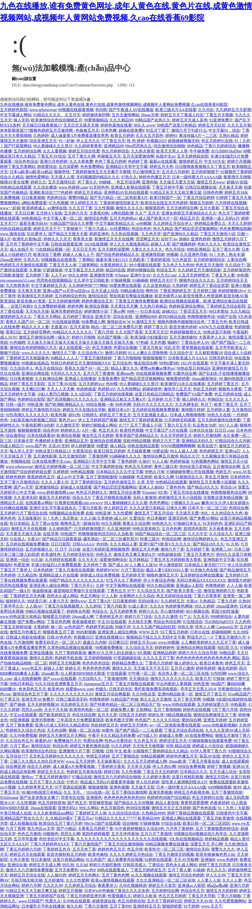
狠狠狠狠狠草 (29, 430)
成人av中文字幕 (70, 477)
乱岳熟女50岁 (204, 425)
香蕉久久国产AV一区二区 (28, 322)
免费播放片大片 (67, 741)
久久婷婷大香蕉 (156, 777)
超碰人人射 (53, 668)
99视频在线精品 (35, 363)
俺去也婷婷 (227, 668)
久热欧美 (137, 260)
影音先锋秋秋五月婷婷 (66, 854)
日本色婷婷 (43, 570)
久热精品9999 (153, 813)
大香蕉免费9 (108, 379)
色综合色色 (141, 229)
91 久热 (232, 544)
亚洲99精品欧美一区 (175, 694)
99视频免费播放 (109, 647)
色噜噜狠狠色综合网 (228, 492)
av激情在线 (57, 208)
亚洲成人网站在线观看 (181, 818)
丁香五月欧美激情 (218, 818)
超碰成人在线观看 (76, 487)
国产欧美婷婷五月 (54, 715)
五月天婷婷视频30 (43, 704)
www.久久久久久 (35, 353)
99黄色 (107, 730)
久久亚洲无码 (25, 498)
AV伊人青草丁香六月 (208, 751)
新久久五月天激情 (156, 699)
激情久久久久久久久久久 (172, 679)
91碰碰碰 (140, 280)
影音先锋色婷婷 (183, 327)
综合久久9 (81, 498)
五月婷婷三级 (204, 291)
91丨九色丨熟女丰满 (227, 254)
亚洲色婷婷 (200, 239)
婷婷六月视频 (239, 161)
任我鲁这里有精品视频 (223, 498)
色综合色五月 (192, 891)
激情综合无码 (197, 849)
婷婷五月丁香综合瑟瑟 (209, 285)
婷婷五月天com (143, 642)
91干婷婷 (191, 906)
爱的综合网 (191, 720)
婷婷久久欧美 (145, 896)
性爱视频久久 (119, 896)
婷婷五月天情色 (134, 725)
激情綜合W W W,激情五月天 (131, 322)
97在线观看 (116, 673)
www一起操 (10, 208)
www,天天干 (211, 906)
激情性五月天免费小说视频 (212, 482)
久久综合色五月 (19, 741)
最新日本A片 (119, 410)
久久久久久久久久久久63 (71, 694)
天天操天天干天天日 (151, 668)
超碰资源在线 (104, 901)
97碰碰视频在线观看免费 (210, 741)
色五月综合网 (128, 182)
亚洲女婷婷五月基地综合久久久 (189, 213)
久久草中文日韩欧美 (91, 280)
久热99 (244, 601)
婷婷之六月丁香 (166, 441)
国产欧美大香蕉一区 (184, 591)
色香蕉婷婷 (220, 803)
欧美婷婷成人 (34, 208)
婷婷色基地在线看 (116, 125)
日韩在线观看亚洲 (66, 244)
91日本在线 (150, 311)
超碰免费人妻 (122, 710)
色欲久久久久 (209, 244)
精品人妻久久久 (124, 368)
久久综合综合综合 (124, 813)
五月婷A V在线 (49, 213)
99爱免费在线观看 (125, 285)
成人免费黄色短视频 (125, 860)
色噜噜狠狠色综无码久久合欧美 (105, 534)
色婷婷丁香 (138, 161)
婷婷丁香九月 (156, 327)
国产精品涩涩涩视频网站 (196, 229)
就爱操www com (79, 689)
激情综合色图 (96, 218)
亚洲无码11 (67, 808)
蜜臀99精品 (78, 198)
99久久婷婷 (78, 275)
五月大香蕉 (209, 208)
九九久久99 (53, 885)
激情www (78, 601)
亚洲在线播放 (41, 653)
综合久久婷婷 (39, 766)
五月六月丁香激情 (98, 373)
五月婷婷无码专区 (78, 554)
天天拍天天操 (37, 311)
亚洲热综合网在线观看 (196, 647)
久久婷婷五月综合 (80, 885)
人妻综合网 (236, 260)
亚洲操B (208, 860)
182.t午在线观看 (194, 363)
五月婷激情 (54, 880)
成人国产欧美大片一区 (158, 218)
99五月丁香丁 (158, 130)
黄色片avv (67, 420)
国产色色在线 (204, 808)
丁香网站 (86, 260)
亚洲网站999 (146, 316)
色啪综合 (215, 399)
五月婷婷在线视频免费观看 (155, 410)
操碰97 (173, 342)
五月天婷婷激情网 (64, 301)
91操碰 (199, 870)
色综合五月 (166, 270)
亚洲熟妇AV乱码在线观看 (126, 192)
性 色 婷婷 (136, 141)
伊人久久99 (215, 875)
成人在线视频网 (27, 679)
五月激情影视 (45, 456)
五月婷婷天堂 (133, 575)
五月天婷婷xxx (91, 384)
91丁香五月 (10, 699)
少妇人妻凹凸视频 (53, 394)
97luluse (121, 275)
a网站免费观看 (34, 203)
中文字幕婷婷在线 (107, 466)
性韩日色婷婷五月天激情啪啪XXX (80, 363)
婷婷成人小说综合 (208, 746)
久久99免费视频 (23, 735)
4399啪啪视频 (219, 787)
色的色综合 (56, 198)
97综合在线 (171, 823)
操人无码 (21, 120)
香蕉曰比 (13, 332)
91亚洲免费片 (221, 120)
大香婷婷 (41, 627)
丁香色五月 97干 (121, 591)
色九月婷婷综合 (115, 151)
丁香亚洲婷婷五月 (175, 291)
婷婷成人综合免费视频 (100, 575)
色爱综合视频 (125, 348)
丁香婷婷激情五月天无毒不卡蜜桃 (101, 172)
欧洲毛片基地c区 (27, 239)
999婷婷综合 (221, 616)
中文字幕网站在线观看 (125, 585)
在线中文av (165, 156)
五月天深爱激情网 (138, 156)
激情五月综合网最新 (112, 694)
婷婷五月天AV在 (198, 901)
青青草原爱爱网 (194, 803)
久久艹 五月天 (147, 213)
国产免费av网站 (31, 622)
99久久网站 (89, 808)
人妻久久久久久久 (147, 249)
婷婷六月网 (31, 885)
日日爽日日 (118, 642)
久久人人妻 (232, 880)
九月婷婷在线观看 (60, 560)
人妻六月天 (58, 601)
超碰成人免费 (171, 735)
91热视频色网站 (205, 461)
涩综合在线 (123, 316)
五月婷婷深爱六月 (213, 704)
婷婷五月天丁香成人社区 (182, 115)
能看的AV (43, 741)
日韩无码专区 (221, 358)
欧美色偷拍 (98, 854)
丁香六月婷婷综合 (220, 146)
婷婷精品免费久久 (210, 223)
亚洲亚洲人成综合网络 (49, 585)
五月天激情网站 (125, 115)
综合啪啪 (130, 823)
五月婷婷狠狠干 (205, 172)
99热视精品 (31, 218)
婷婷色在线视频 (196, 710)
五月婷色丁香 (95, 565)
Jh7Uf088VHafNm (226, 151)
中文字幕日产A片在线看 (166, 430)
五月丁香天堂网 (187, 699)
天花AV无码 (58, 446)
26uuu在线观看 (43, 808)
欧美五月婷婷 (122, 135)
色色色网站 (159, 503)
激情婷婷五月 (190, 161)
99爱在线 (160, 451)
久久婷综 (93, 606)
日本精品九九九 (193, 772)
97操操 (219, 679)
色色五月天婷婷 (138, 466)
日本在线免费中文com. (51, 461)
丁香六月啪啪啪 (127, 358)
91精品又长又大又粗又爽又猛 (175, 192)
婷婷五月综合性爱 (84, 151)
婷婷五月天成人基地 (189, 120)
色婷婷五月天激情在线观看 (23, 265)
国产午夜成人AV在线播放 (131, 110)
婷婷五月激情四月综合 (41, 410)
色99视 (112, 384)
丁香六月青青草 (207, 596)
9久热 (163, 492)
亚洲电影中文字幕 (219, 560)
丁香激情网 (98, 456)
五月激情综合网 (226, 466)
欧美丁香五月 (226, 404)
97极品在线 (82, 777)
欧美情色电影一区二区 (89, 710)
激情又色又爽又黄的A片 (134, 554)
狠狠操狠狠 (98, 787)
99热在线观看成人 (112, 870)
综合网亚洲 (15, 766)
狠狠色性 (62, 172)
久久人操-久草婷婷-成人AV (103, 518)
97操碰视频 (120, 280)
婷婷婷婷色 (164, 647)
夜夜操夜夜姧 (84, 622)
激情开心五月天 (177, 389)
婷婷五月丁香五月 (115, 415)
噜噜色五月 (70, 523)
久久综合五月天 (150, 591)
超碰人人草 (160, 244)
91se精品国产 (239, 694)
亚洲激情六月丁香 (74, 751)
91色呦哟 (17, 342)
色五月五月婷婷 (172, 896)
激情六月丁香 (172, 549)
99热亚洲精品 (198, 249)
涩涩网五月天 (147, 239)
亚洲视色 (94, 797)
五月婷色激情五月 (119, 482)
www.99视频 (168, 642)
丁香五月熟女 (150, 348)
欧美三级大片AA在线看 (175, 110)
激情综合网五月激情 (160, 456)
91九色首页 (181, 260)
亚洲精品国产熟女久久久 (21, 818)
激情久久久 (122, 668)
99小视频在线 (197, 611)
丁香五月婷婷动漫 (16, 627)
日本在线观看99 (41, 435)
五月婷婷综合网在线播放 (201, 575)
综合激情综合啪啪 (169, 146)
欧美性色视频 (131, 430)
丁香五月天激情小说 (217, 234)
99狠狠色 (51, 834)
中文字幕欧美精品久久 (115, 223)
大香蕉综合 (82, 451)
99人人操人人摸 (183, 451)
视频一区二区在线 (84, 730)
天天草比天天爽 (124, 306)
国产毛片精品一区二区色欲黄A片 (119, 198)
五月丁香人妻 (179, 870)
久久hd (82, 865)
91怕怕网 (218, 673)
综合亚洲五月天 (43, 141)
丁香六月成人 (96, 229)
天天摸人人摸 (62, 177)
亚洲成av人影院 (189, 585)
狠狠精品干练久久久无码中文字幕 (155, 637)
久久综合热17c (90, 353)
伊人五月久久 (88, 141)
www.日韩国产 (31, 901)
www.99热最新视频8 (219, 725)
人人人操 (234, 585)
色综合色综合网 (167, 622)
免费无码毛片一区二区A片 (58, 642)
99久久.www (144, 125)
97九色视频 (58, 203)
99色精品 (195, 146)
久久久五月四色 (149, 135)
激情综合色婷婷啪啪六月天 (33, 348)
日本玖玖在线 (201, 430)
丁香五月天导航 (201, 896)
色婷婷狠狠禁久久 (185, 332)
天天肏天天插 (230, 187)
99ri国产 (218, 684)
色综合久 (100, 611)
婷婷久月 (73, 668)
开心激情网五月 (146, 172)
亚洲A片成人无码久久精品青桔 (62, 725)
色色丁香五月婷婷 (110, 161)
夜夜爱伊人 (107, 885)
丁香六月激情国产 (86, 844)
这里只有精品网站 (68, 860)
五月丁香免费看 (19, 725)
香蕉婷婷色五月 (41, 477)
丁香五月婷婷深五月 (148, 870)
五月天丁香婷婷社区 (164, 901)
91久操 (37, 560)
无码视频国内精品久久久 (98, 177)
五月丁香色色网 (115, 875)
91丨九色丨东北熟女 (60, 518)
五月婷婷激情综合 (209, 260)
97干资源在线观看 (70, 787)
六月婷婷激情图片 (89, 529)
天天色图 (158, 342)
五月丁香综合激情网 (129, 792)
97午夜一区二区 (142, 673)
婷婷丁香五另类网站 (17, 167)
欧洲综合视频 (97, 306)
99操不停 (123, 627)
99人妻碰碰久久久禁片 (53, 146)
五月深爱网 (68, 167)
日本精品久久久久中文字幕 (119, 472)
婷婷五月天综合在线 (27, 875)
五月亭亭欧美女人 (231, 348)
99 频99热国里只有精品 (41, 792)
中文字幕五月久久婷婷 (84, 270)
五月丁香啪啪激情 (101, 477)
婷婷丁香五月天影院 (28, 384)
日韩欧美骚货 (12, 275)
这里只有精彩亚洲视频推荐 (105, 549)
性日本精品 (19, 523)
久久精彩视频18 (208, 353)
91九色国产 (96, 860)
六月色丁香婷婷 (179, 828)
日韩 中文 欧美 (118, 751)
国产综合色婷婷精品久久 (117, 254)
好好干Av (169, 239)
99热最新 (238, 704)
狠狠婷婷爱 (172, 906)
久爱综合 (137, 518)
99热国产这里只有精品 (176, 125)
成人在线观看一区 (74, 348)
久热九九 (31, 260)
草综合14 (228, 487)
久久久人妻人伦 (55, 482)
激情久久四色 (41, 658)
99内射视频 (86, 632)
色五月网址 (90, 596)
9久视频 (144, 653)
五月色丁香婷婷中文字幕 (27, 244)
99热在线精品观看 (16, 229)
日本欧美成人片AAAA (187, 358)
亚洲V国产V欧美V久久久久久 (165, 544)
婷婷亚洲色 (99, 234)
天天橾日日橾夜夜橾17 (42, 125)
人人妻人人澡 (208, 880)
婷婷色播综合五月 (97, 301)
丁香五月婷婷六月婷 (23, 849)
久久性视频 (104, 208)
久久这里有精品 (156, 285)
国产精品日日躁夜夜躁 (61, 539)
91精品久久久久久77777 (115, 818)
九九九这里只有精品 (147, 508)
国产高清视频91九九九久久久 (72, 399)
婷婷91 (171, 135)
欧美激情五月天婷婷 (35, 296)
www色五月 (31, 668)
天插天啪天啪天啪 (26, 880)
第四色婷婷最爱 (96, 834)
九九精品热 (27, 575)
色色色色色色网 (96, 668)
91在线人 (17, 539)
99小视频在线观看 (145, 265)
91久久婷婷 (121, 746)
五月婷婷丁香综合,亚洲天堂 (87, 316)
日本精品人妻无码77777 (205, 565)
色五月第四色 (112, 808)
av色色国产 (74, 627)
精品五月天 (189, 218)
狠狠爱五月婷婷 (56, 616)
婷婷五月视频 (70, 891)
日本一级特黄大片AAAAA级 (197, 177)
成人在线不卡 (21, 249)
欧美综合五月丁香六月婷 (60, 823)
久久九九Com (164, 275)
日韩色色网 (213, 192)
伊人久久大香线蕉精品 (129, 244)
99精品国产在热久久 (152, 120)
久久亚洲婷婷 (119, 529)
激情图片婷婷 (193, 410)
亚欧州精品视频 (137, 441)
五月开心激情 (182, 668)
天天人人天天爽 (60, 389)
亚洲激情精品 (47, 487)
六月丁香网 (15, 828)
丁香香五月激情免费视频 (136, 301)
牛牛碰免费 (199, 151)
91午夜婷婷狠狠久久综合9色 (139, 828)
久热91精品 (229, 135)
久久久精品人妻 (123, 544)
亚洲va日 (232, 451)
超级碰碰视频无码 (183, 141)
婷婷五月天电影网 (64, 663)
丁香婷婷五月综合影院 (226, 306)
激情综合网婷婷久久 (200, 539)
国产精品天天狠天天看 (68, 234)
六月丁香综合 (132, 570)
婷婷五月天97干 (163, 280)
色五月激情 (102, 348)
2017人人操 (228, 425)
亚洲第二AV (221, 549)
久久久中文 (197, 534)
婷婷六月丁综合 (138, 616)
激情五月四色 (217, 777)
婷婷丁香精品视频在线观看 (190, 813)
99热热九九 (162, 523)
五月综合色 (122, 363)
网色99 (152, 291)
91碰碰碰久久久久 (125, 456)
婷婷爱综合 (47, 167)
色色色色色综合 (96, 663)
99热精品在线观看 (16, 187)
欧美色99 (55, 689)
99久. (205, 513)
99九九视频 (111, 523)
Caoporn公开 (227, 627)
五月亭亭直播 (25, 839)
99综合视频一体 (99, 404)
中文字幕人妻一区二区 (62, 218)
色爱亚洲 (21, 565)
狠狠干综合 (10, 353)
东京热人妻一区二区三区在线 (183, 673)
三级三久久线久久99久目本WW (37, 761)
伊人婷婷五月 (115, 508)
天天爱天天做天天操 (23, 534)
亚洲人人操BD (151, 487)
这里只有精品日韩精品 (154, 394)
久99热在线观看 (76, 901)
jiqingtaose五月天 (98, 684)
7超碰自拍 (90, 523)
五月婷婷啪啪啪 (98, 658)
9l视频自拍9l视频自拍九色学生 (200, 834)
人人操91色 (56, 875)
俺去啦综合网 (145, 363)
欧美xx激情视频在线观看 (112, 880)
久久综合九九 (221, 534)
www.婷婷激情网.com (55, 492)
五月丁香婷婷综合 (86, 482)
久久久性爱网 (77, 880)
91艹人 (185, 616)
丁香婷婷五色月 (109, 616)
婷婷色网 (75, 306)
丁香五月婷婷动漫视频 (113, 394)
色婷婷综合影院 (31, 399)
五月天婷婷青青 (123, 611)
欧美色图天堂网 (119, 720)
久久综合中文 (181, 353)
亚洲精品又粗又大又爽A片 (123, 399)
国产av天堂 (23, 487)
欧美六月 (203, 679)
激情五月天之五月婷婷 (171, 808)
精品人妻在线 (167, 803)
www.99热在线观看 (178, 704)
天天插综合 (139, 679)
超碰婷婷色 (152, 389)
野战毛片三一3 (200, 637)
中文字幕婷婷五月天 (48, 285)
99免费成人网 (93, 322)
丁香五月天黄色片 (198, 554)
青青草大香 (83, 239)
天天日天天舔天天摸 (81, 125)
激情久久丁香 (64, 353)
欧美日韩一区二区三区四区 (206, 823)
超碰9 (184, 239)
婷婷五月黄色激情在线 (89, 746)
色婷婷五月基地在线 (84, 772)
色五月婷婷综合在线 (174, 596)
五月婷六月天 (76, 213)
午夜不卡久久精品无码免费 (111, 735)
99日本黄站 (218, 311)
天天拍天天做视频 (148, 746)
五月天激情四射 (72, 456)
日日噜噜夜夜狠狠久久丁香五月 (202, 167)
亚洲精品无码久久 (197, 441)
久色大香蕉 (19, 860)
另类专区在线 (72, 797)
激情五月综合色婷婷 (186, 875)
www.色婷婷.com (73, 187)
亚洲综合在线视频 (105, 441)
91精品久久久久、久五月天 (56, 115)
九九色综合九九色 (227, 513)
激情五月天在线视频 (29, 529)
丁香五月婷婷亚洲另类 (86, 896)
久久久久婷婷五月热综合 (131, 854)
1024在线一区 (98, 792)
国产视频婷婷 (184, 244)
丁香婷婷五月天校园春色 (27, 358)
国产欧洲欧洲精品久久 (64, 404)
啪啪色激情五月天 (162, 575)
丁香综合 (156, 865)
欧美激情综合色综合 (39, 751)
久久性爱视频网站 (230, 901)
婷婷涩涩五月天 (173, 741)
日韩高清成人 (134, 865)
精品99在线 (115, 270)
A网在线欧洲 (122, 213)
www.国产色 (36, 446)
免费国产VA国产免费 (194, 394)
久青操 (35, 270)
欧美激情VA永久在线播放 (182, 384)
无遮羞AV (59, 327)
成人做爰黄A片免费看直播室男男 (80, 135)
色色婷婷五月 (211, 451)
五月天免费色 (66, 870)
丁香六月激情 (96, 906)
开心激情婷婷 (172, 611)
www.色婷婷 (227, 860)
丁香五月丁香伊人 (16, 570)
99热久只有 (155, 472)
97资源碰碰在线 (127, 658)
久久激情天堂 (67, 425)
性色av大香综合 (118, 741)
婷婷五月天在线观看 (27, 854)
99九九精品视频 (160, 585)
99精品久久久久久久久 (72, 332)
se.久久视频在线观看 (149, 875)
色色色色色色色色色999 (124, 797)
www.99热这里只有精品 (20, 616)
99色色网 (123, 404)
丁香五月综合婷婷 (198, 198)
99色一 (133, 311)
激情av (27, 777)
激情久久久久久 (129, 208)
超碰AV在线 (237, 182)
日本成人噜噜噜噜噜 (187, 415)
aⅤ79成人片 (147, 735)
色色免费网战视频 (235, 229)
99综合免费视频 (191, 766)
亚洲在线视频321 (110, 637)
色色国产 (143, 720)
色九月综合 (175, 249)
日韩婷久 (90, 415)
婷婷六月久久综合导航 (198, 653)
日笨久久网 (176, 508)
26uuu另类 (150, 115)
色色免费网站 (92, 167)
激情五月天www (211, 182)
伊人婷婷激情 (82, 446)
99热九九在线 (219, 415)
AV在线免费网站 (198, 735)
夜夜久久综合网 (136, 523)
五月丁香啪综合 (125, 756)
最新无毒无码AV (33, 223)
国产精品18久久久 (203, 487)
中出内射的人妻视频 (173, 684)
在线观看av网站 (39, 503)
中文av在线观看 (23, 715)
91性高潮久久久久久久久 (27, 415)
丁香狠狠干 (72, 229)
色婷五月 (223, 472)
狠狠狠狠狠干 (154, 358)
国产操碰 (17, 704)
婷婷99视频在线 (141, 270)
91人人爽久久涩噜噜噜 (148, 353)
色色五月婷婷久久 (91, 492)
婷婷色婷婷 (15, 477)
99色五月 (104, 554)
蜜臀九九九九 (223, 849)
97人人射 (109, 596)
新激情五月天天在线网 (114, 239)
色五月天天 (108, 430)
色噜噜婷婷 (215, 585)
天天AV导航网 (186, 860)
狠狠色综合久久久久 (197, 280)
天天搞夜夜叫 (29, 518)
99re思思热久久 (138, 146)
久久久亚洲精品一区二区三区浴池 (165, 880)
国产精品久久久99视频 (134, 803)
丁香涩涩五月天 (193, 311)
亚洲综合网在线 (35, 373)
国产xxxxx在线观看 (59, 679)
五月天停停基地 (125, 834)
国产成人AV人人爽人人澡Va (132, 565)
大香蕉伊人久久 (212, 337)
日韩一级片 (15, 404)
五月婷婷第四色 (237, 270)
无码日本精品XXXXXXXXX (201, 580)
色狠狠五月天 (109, 156)
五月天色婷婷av (123, 218)
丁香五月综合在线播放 (189, 492)
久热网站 (144, 710)
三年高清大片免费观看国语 (80, 720)
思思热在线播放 (14, 585)
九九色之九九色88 (178, 265)
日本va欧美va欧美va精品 (31, 172)
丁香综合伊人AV (195, 342)
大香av (192, 601)
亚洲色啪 (150, 182)
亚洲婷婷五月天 (146, 906)
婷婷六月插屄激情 (105, 865)
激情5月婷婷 (115, 353)
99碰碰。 (107, 182)
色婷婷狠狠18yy (232, 291)
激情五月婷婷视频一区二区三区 (62, 466)
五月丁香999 (120, 906)
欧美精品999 (148, 818)
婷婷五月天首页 (162, 885)
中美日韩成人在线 (16, 813)
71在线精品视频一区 (52, 249)
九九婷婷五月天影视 (233, 110)
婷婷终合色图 (78, 611)
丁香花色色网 (58, 622)
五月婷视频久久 (39, 549)
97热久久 (129, 177)
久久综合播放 (45, 187)
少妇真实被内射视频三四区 (33, 420)
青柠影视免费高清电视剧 (156, 689)
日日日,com (224, 430)
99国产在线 (226, 316)
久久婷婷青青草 (88, 146)
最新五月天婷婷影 (54, 498)
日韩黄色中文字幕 (232, 813)
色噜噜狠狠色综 (201, 316)
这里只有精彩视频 (187, 777)
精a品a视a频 (217, 885)
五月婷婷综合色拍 (70, 296)
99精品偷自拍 (132, 291)
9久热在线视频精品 (186, 839)
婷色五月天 (235, 663)
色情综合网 (239, 508)
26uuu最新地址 (204, 379)
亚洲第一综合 (17, 560)
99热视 (243, 275)
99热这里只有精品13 (52, 451)
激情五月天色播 (145, 549)
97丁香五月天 (113, 141)
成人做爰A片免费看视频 (74, 766)
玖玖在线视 (10, 373)
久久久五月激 (239, 125)
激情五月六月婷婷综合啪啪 (117, 777)
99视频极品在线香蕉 (58, 260)
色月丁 (206, 404)
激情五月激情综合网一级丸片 (44, 337)
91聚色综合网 (185, 373)
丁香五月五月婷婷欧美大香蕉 (175, 560)
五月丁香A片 (99, 601)
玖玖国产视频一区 (113, 337)
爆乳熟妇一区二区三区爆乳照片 (110, 539)
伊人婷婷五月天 (84, 203)
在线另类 (51, 534)
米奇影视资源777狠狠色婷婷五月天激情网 (37, 130)
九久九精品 (240, 311)
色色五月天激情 (209, 265)
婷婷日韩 (112, 772)
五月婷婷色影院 (14, 110)
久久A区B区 (81, 394)
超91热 (74, 415)
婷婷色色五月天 (111, 849)
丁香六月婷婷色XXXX (49, 844)
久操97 (144, 461)
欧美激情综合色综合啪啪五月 (56, 120)
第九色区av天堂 (40, 828)
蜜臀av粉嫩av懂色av (157, 368)
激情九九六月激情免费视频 (29, 870)
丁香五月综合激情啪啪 (123, 844)
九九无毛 (201, 616)
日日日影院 (60, 544)
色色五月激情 (29, 834)
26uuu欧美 (50, 673)
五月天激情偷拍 (183, 337)
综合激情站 (15, 435)
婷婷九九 (38, 182)
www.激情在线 (12, 234)
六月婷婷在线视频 (231, 203)
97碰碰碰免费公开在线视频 (190, 472)
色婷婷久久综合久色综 (25, 730)
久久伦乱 (206, 110)
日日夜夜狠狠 (33, 198)
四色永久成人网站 (62, 596)
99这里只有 (37, 601)
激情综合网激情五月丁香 (214, 715)
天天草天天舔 (139, 766)
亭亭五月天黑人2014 (198, 689)
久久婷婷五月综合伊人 (172, 223)
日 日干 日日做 (67, 549)
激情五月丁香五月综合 (153, 513)
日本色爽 (109, 130)
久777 (123, 425)
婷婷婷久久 (70, 430)
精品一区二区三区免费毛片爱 (116, 327)
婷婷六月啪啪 (83, 337)
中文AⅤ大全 (214, 161)
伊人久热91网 (164, 766)
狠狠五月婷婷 (201, 203)
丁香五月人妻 (223, 275)
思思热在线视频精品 (54, 280)
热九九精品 (163, 229)
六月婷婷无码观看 (180, 420)
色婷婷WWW (107, 570)
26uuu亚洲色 (11, 260)
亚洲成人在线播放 (80, 379)
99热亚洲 (35, 404)
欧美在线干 (207, 446)
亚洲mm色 (125, 373)
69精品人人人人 (64, 358)
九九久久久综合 (166, 720)
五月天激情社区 (62, 182)
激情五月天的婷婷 (221, 891)
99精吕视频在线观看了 (45, 611)
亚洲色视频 (119, 787)
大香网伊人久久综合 (137, 596)
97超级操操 (53, 270)
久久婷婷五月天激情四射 (199, 270)
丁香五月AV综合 (51, 156)
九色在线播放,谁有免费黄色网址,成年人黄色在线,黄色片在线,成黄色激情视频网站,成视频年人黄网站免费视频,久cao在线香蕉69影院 (114, 104)
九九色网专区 (187, 404)
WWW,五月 (148, 632)
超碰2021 (170, 311)
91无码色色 (99, 187)
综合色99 (51, 430)
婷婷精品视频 (216, 839)
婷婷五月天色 (161, 167)
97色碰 (142, 342)
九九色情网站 (129, 389)
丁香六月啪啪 (229, 896)
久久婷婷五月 (172, 601)
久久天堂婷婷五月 (176, 435)
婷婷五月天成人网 (45, 865)
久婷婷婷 (61, 472)
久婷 (100, 585)
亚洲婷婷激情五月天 (229, 368)
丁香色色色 (175, 487)
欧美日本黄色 (211, 663)
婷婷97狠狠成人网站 (99, 425)
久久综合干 (235, 265)
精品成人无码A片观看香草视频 (107, 782)
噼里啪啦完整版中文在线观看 (79, 591)
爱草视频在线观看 (197, 348)
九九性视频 (131, 772)
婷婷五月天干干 (47, 229)
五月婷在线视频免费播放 (27, 544)
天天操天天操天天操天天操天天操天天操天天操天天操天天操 (80, 342)
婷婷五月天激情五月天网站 (62, 735)
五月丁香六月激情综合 (19, 482)
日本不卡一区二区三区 (207, 508)
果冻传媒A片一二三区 (198, 135)
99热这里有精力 (146, 529)
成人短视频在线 (23, 823)
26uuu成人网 (83, 616)
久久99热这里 (144, 694)
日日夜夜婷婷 (124, 601)
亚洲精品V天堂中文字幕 (127, 167)
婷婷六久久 (148, 611)
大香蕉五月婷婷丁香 (95, 828)
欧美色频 (58, 415)
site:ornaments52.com (17, 280)
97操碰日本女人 (187, 523)
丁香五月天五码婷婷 (160, 772)
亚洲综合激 (17, 865)
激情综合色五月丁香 (30, 694)
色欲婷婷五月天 (104, 725)
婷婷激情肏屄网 (96, 115)
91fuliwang (9, 797)
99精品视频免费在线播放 (167, 844)
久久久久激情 (166, 616)
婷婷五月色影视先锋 (191, 792)
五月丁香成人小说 (146, 425)
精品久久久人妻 (35, 327)
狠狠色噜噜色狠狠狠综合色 (182, 322)
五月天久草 (107, 715)
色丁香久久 (87, 182)
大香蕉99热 (99, 213)
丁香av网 (117, 311)
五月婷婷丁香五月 (223, 384)
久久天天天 (88, 560)
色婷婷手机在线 (99, 627)
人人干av (58, 275)
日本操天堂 (23, 441)
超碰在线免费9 (131, 130)
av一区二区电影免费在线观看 (175, 725)
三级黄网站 (88, 265)
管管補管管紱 (100, 803)
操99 (237, 787)
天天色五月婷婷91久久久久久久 (56, 756)
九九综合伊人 (21, 368)
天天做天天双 (143, 787)
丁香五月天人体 (63, 265)
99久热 (68, 865)
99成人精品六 (12, 446)
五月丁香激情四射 (227, 792)
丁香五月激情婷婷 (96, 358)
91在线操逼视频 (65, 322)
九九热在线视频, (125, 234)
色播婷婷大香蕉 (49, 441)
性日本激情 (41, 860)
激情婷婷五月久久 (16, 316)
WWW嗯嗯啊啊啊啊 (178, 446)
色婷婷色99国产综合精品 (168, 797)
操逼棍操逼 (42, 591)
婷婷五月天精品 (88, 192)
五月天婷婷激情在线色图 (219, 420)
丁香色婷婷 (127, 461)
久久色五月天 (145, 741)
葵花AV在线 (209, 756)
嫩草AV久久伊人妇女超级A (225, 503)
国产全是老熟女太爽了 (39, 797)
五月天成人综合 (105, 291)
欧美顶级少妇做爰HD (149, 337)
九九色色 (243, 622)
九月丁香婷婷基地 (70, 653)
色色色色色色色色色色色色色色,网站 (208, 658)
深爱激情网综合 (113, 560)
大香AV (33, 539)
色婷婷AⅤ (106, 389)
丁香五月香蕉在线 (204, 761)
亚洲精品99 (114, 146)
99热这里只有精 (217, 332)
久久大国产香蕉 (129, 332)
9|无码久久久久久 (66, 373)
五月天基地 (79, 327)
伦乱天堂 (172, 348)
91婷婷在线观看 (158, 860)
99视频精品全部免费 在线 (71, 513)
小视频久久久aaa (185, 503)
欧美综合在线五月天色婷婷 (164, 203)
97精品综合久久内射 (233, 441)
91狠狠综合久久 (189, 477)
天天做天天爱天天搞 (177, 182)
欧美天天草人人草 (172, 151)
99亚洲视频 (19, 720)
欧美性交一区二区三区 (164, 849)
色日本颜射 (156, 518)
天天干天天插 (56, 710)
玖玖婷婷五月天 (74, 704)
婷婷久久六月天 (57, 239)
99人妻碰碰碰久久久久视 (125, 503)
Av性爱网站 (120, 229)
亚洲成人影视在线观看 (130, 187)
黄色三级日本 (166, 466)
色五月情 (135, 849)
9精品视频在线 (178, 715)
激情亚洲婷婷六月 (219, 591)
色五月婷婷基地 (51, 803)
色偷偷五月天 (87, 130)
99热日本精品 (21, 684)
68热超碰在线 (169, 554)
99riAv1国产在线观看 (102, 823)
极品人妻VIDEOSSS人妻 (167, 570)
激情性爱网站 (37, 177)
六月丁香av (19, 746)
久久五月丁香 (80, 208)
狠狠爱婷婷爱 (178, 379)
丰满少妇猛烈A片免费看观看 (56, 565)
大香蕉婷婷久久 (113, 265)
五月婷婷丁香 (37, 275)
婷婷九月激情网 (207, 435)
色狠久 (101, 689)
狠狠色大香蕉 (230, 389)
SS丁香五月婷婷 (174, 632)
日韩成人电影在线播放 (25, 637)
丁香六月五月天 (177, 425)
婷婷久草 (156, 715)
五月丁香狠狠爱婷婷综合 (217, 828)
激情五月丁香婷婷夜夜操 (140, 420)
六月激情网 (23, 642)
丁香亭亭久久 (12, 606)
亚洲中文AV (140, 275)
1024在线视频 (96, 244)
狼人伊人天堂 (21, 451)
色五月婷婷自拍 (131, 901)
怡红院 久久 (228, 647)
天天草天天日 (156, 332)
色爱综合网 (93, 741)
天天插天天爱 (187, 513)
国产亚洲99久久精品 (180, 234)
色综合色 (60, 746)
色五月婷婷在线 (228, 394)
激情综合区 (98, 296)
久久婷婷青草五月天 (35, 787)
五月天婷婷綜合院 (192, 156)
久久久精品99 (121, 120)
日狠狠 (98, 751)
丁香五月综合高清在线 (184, 730)
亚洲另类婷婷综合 (66, 311)
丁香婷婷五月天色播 (27, 596)
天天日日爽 (24, 213)
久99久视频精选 (133, 885)
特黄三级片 (150, 539)
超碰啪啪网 (221, 632)
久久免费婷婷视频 (49, 306)
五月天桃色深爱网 (113, 249)
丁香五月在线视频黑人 (63, 606)
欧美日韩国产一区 (165, 198)
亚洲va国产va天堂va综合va (66, 291)
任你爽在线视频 (14, 508)
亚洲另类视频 (160, 792)
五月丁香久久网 (81, 156)
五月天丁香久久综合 (47, 782)
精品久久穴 (190, 456)
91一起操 (66, 141)
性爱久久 (53, 901)
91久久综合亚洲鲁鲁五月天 (58, 684)
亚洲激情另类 (101, 275)
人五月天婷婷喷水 (193, 275)
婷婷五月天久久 (51, 772)
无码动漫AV (148, 601)
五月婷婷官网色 (37, 332)
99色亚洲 (201, 684)
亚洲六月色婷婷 (53, 161)
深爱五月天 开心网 (206, 844)
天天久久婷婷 (239, 223)
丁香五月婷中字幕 (167, 187)
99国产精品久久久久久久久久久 (76, 580)
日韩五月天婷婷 (132, 715)
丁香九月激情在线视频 (74, 570)
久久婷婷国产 (60, 529)
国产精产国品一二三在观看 (138, 730)
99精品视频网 (152, 756)
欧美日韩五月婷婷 (109, 451)
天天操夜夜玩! (109, 761)
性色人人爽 (205, 627)
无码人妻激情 (145, 498)
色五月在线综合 (49, 368)
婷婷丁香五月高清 (214, 865)
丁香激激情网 (115, 679)
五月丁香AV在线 (62, 384)
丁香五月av (83, 818)
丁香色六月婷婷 (159, 663)
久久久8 (156, 606)
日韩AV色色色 (59, 637)
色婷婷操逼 (86, 389)
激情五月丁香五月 (210, 694)
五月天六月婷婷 (175, 172)
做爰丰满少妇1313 (111, 260)
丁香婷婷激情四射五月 (119, 203)
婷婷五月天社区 (212, 125)
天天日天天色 (84, 249)
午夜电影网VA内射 (37, 425)
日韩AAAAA (83, 544)
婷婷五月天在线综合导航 (84, 410)
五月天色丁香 (84, 849)
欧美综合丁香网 (47, 254)
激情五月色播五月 (25, 632)
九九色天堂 (151, 234)
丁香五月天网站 (47, 316)
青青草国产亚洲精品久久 (136, 435)
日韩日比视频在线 (201, 187)
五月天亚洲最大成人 (150, 415)
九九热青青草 (17, 285)
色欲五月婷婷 (205, 389)
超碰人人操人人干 (78, 254)
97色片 (72, 782)
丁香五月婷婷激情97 (52, 777)
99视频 (172, 254)
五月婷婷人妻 (218, 410)
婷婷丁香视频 (219, 766)
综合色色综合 (26, 161)
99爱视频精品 (96, 120)
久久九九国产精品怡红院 (154, 627)
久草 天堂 (145, 482)
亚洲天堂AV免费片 (37, 699)
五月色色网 (171, 529)
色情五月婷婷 (98, 756)
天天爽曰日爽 (33, 389)
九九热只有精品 (153, 306)
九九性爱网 (122, 513)
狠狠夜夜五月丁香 (58, 632)
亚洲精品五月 (76, 441)
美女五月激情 (216, 477)
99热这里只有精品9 (193, 368)
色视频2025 (156, 141)
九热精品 (207, 601)
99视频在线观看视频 (76, 110)
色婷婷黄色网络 (179, 606)
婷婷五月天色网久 (84, 875)
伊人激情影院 (171, 565)
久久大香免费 (81, 161)
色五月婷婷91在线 (217, 141)
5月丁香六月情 (225, 710)
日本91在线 (200, 632)
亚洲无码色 (178, 518)
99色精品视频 (82, 472)
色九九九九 (216, 870)
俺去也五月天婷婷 (97, 435)
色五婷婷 (144, 477)
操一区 (57, 627)
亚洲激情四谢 (153, 254)
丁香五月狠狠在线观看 (111, 498)
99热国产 (68, 534)
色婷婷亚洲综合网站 (186, 306)
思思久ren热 (31, 710)
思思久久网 (70, 834)
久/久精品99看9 (58, 818)
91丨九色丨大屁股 (234, 808)
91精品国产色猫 (124, 699)
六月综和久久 (90, 679)
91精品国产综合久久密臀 (71, 223)
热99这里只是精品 (195, 466)
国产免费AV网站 (203, 518)
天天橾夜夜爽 (139, 451)
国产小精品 (66, 828)
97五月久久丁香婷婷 (123, 580)
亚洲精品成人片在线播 (58, 575)
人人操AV (33, 606)
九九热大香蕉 (143, 151)
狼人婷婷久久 (194, 399)
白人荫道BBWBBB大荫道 (83, 673)
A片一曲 (89, 430)
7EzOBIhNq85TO (218, 622)
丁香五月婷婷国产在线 (45, 896)
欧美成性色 (51, 554)
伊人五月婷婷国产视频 (97, 420)
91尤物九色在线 (204, 570)
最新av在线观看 (163, 161)
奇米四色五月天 (32, 689)
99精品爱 (227, 653)
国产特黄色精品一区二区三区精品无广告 (125, 704)
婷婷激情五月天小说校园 (180, 498)
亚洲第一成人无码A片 (220, 218)
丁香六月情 (103, 332)
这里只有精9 (21, 306)
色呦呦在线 (20, 461)
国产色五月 (77, 803)
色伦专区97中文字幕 (56, 839)
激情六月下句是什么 (189, 130)
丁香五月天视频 (219, 115)
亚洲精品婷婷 (164, 653)
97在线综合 (193, 622)
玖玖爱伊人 (37, 234)
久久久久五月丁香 (158, 658)
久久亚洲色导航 (193, 254)
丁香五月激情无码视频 (174, 854)
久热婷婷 (41, 135)
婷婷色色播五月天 (154, 177)
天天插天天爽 (140, 622)
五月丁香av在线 (44, 523)
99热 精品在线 (178, 746)
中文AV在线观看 (111, 622)
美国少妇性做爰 (225, 611)
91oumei (149, 492)
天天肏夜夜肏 (220, 529)
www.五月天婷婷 (80, 761)
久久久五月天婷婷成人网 (145, 761)
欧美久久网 (164, 477)
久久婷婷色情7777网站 (88, 285)
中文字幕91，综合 (224, 130)
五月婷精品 (138, 560)
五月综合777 (16, 756)
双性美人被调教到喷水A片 (184, 782)
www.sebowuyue (42, 110)
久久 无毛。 (73, 792)
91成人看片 (138, 606)
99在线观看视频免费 (153, 373)
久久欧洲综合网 (49, 379)
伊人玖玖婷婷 (239, 565)
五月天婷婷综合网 (182, 208)
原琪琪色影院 (195, 529)
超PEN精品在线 (172, 316)
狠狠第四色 (155, 208)
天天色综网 (56, 730)
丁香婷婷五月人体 (91, 813)
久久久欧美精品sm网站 (53, 813)
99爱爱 (102, 446)
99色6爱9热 (169, 363)
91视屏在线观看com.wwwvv (78, 503)
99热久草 (185, 627)
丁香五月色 (217, 322)
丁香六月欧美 (90, 508)
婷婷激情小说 (96, 311)
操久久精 (74, 906)
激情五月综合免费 (125, 492)
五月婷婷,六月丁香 (164, 399)
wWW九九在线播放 (216, 327)
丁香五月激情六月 (230, 637)
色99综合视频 (138, 808)
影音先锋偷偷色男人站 (215, 854)
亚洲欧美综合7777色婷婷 (51, 192)
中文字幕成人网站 (16, 115)
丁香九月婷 (227, 601)
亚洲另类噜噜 (43, 720)
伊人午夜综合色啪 (159, 580)
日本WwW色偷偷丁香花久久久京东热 (117, 891)
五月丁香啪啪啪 (167, 710)
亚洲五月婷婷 (215, 720)
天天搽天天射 (29, 291)
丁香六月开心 (82, 585)
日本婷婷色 (240, 477)
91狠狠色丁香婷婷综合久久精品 (160, 751)
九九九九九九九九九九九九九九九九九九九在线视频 (122, 839)
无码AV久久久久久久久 (153, 404)
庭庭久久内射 (95, 642)
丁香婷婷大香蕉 (111, 766)
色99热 (101, 110)
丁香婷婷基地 (158, 260)
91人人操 (160, 461)
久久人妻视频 (54, 151)
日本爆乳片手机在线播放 (43, 906)
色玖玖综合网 (84, 715)
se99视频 (143, 223)
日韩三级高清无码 (71, 699)
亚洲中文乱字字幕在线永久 (53, 508)
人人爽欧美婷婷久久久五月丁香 (208, 642)
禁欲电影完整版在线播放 (131, 296)
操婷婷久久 (15, 601)
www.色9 (87, 870)
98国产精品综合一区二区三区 (160, 534)
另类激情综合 (229, 689)
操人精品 (118, 446)
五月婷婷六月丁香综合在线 (23, 513)
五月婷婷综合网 (27, 151)
